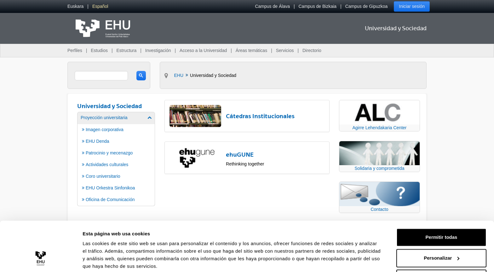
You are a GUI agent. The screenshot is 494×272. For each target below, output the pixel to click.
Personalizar (441, 233)
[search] (101, 75)
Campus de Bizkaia (318, 6)
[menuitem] (75, 6)
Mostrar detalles (101, 259)
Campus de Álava (272, 6)
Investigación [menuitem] (158, 50)
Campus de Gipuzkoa (366, 6)
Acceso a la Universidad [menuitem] (203, 50)
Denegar (441, 254)
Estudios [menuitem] (99, 50)
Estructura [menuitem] (126, 50)
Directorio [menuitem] (311, 50)
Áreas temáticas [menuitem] (251, 50)
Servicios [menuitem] (285, 50)
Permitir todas (441, 213)
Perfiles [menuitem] (74, 50)
